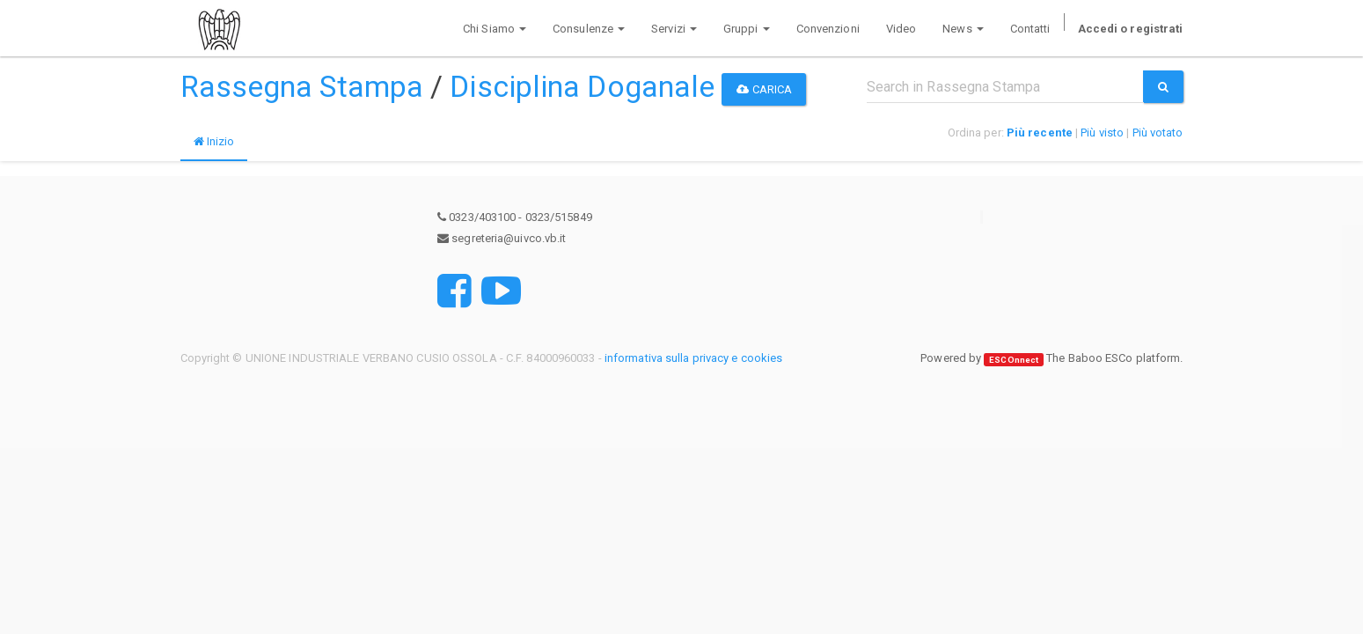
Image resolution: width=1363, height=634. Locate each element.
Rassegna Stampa (302, 86)
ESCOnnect (1013, 359)
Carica (764, 89)
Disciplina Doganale (582, 86)
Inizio (214, 141)
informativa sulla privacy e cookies (694, 358)
